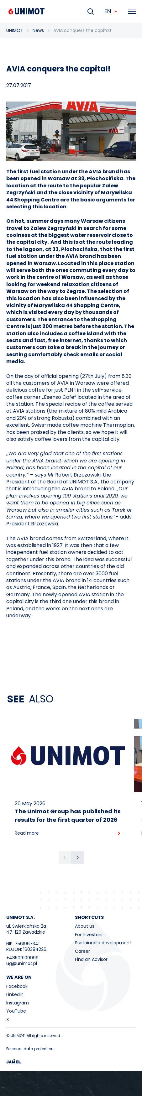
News (38, 30)
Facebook (17, 986)
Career (82, 951)
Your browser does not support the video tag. (71, 1083)
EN (111, 11)
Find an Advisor (91, 959)
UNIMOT (14, 30)
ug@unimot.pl (21, 963)
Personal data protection (30, 1048)
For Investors (89, 934)
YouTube (16, 1011)
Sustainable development (103, 943)
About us (84, 926)
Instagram (17, 1003)
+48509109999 (22, 958)
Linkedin (15, 994)
